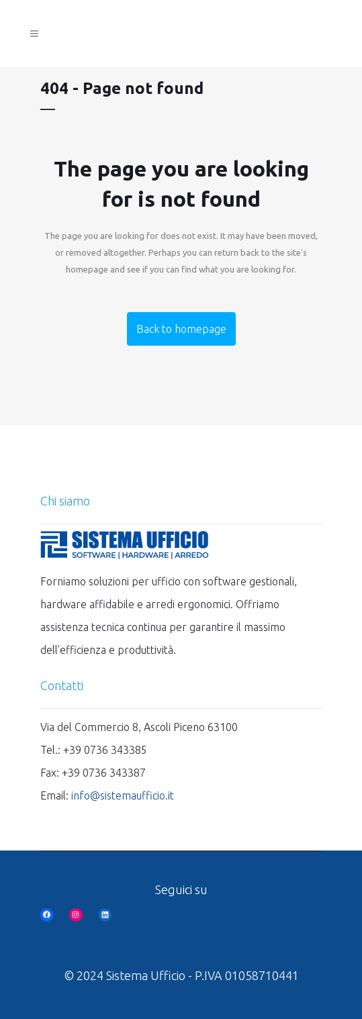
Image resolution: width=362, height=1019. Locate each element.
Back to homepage (181, 329)
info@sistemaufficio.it (122, 795)
